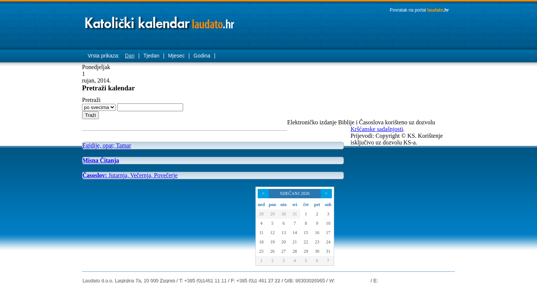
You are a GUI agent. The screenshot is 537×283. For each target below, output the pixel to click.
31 (294, 214)
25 (261, 251)
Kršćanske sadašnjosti (377, 129)
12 (272, 232)
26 (272, 251)
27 (283, 251)
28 (261, 214)
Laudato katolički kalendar (160, 20)
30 (283, 214)
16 (317, 232)
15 (306, 232)
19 (272, 242)
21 (294, 242)
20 (283, 242)
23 (317, 242)
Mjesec (176, 56)
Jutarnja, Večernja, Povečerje (130, 175)
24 (328, 242)
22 (306, 242)
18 (261, 242)
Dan (130, 56)
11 (261, 232)
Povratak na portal (419, 10)
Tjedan (151, 56)
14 (294, 232)
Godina (202, 56)
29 (272, 214)
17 (328, 232)
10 (328, 223)
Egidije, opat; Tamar (106, 145)
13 (283, 232)
